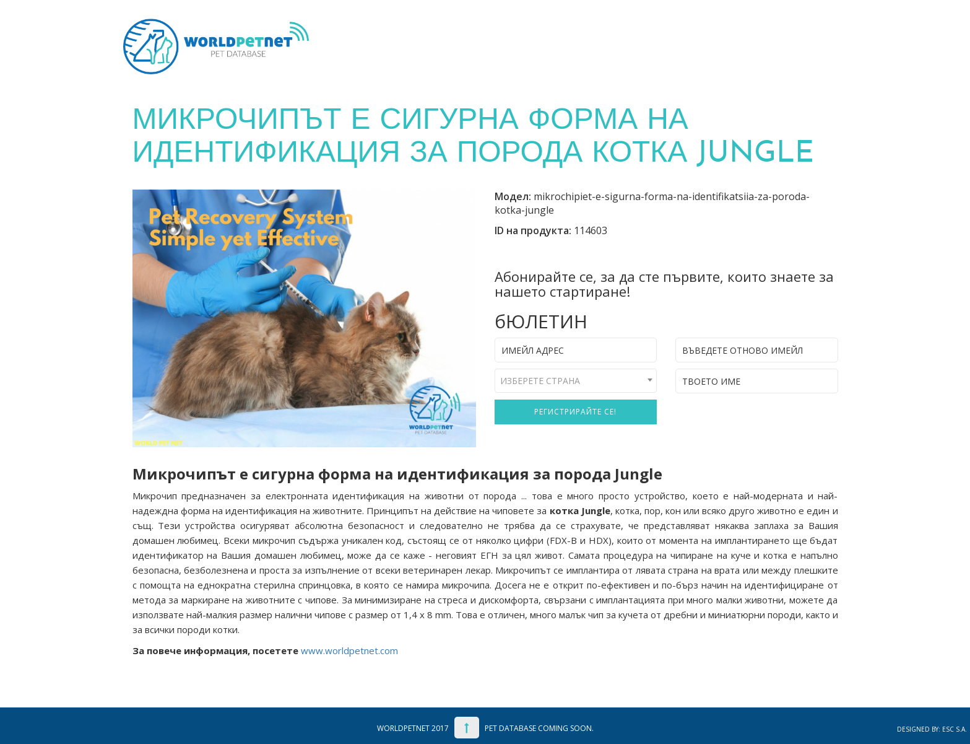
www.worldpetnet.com (349, 650)
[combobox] (576, 381)
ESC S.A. (954, 729)
